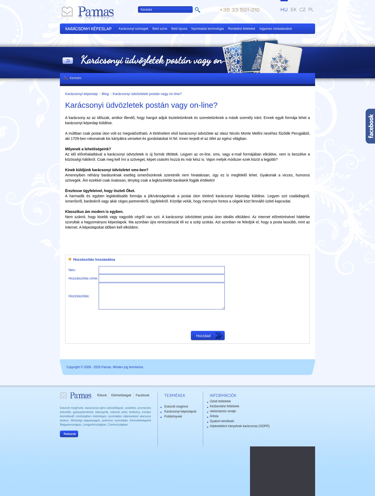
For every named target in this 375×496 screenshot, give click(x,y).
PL (311, 9)
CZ (302, 9)
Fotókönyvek (173, 416)
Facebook (142, 395)
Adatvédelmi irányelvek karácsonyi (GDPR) (240, 426)
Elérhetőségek (121, 395)
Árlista (214, 416)
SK (293, 9)
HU (284, 9)
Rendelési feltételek (241, 29)
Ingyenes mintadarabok (275, 29)
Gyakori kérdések (222, 421)
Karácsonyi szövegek (133, 29)
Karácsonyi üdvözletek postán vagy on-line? (147, 94)
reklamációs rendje (223, 411)
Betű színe (159, 29)
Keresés (75, 78)
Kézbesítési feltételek (224, 406)
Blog (105, 94)
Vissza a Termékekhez (68, 61)
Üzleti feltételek (220, 401)
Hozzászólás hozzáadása (94, 259)
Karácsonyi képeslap (81, 94)
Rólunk (102, 395)
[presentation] (138, 320)
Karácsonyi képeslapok (180, 411)
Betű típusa (179, 29)
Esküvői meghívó (176, 406)
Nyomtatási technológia (207, 29)
